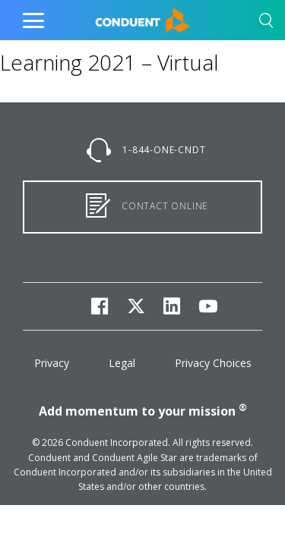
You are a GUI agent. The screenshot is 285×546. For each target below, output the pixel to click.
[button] (266, 23)
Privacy (51, 363)
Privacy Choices (213, 363)
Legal (122, 363)
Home (110, 16)
